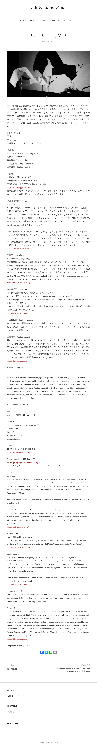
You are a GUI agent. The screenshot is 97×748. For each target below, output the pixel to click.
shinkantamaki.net (48, 8)
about (33, 20)
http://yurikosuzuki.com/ (17, 313)
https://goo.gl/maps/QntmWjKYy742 (26, 462)
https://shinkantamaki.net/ (17, 361)
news (23, 20)
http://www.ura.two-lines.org (18, 283)
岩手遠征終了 (13, 669)
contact (68, 20)
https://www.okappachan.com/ (19, 187)
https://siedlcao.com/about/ (18, 248)
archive (56, 20)
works (44, 20)
